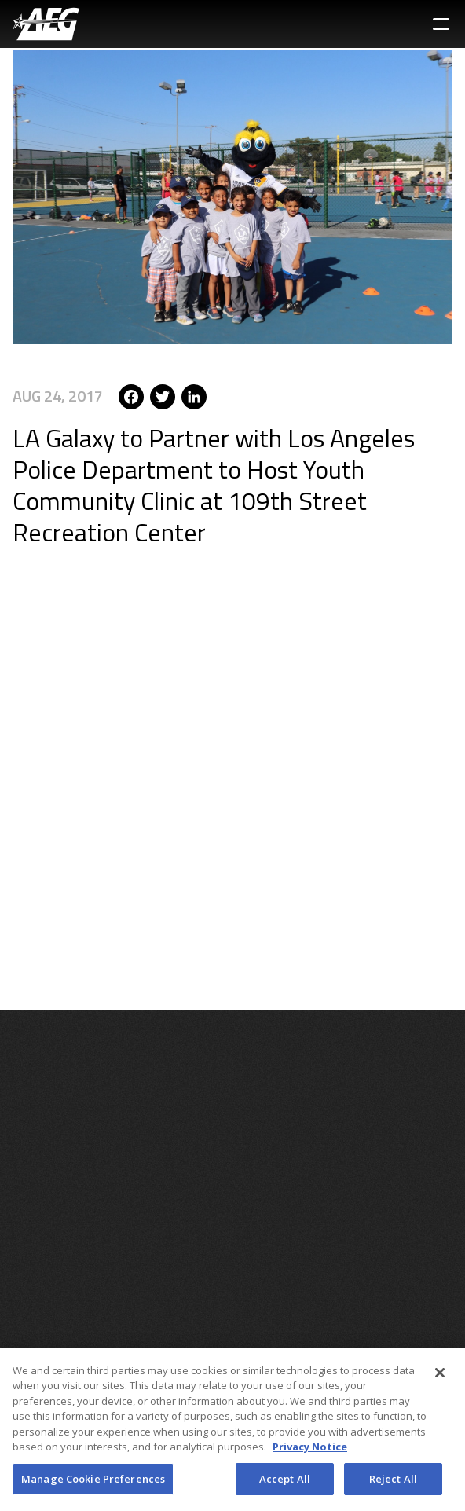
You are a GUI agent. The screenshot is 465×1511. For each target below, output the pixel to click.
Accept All (284, 1485)
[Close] (440, 1379)
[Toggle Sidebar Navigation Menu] (441, 24)
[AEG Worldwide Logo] (46, 24)
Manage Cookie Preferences (93, 1485)
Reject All (393, 1485)
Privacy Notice (310, 1453)
